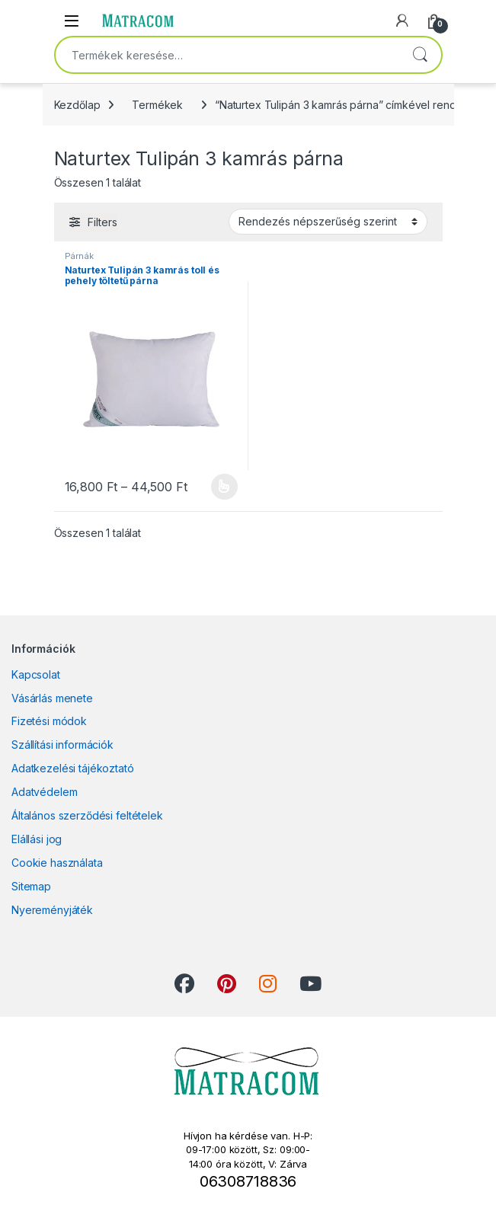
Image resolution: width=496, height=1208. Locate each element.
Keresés (419, 54)
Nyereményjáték (52, 909)
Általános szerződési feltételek (87, 815)
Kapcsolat (35, 674)
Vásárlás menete (52, 698)
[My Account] (402, 20)
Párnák (79, 256)
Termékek (157, 104)
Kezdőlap (77, 104)
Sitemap (31, 886)
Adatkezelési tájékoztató (72, 768)
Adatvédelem (44, 791)
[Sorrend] (328, 222)
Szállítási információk (62, 744)
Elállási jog (36, 838)
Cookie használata (57, 862)
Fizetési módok (49, 720)
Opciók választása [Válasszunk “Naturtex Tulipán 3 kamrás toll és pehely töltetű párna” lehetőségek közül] (224, 487)
